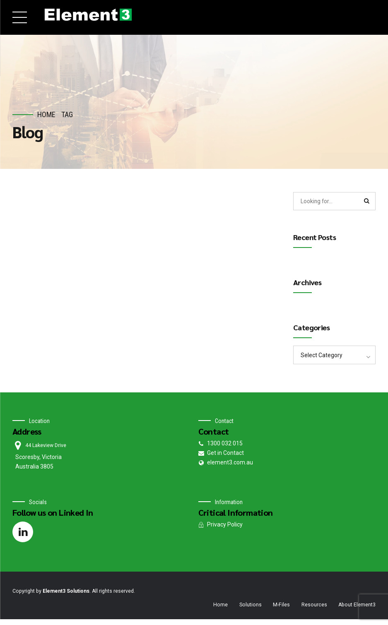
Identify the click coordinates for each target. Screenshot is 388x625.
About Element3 (357, 605)
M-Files (281, 605)
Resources (314, 605)
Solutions (250, 605)
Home (46, 114)
